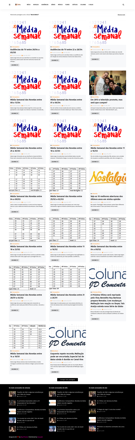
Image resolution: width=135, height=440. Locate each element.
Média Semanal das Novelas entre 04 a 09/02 (106, 248)
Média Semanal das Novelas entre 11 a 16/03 (108, 149)
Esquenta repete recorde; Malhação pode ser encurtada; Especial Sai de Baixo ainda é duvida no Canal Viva (67, 356)
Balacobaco (55, 351)
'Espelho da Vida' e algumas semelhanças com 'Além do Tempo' (30, 393)
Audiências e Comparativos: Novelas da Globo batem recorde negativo (31, 411)
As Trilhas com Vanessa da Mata (27, 427)
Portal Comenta (16, 55)
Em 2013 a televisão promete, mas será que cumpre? (106, 101)
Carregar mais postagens (67, 379)
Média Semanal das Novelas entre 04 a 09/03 (26, 198)
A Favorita (94, 193)
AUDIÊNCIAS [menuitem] (44, 4)
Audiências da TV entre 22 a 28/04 (66, 49)
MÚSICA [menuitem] (60, 4)
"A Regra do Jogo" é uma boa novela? (109, 409)
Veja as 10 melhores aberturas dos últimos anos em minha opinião (107, 198)
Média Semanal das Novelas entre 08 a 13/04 (26, 101)
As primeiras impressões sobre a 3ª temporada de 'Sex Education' (28, 402)
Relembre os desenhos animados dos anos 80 (110, 428)
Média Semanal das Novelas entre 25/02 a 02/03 (66, 198)
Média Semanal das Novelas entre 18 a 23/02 (26, 248)
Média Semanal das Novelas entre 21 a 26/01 (67, 296)
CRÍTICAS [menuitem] (75, 4)
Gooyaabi (40, 437)
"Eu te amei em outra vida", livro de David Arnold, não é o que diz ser (30, 419)
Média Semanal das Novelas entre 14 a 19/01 (26, 355)
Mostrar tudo (121, 14)
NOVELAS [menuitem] (36, 4)
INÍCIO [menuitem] (28, 4)
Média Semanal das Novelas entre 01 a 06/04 (66, 101)
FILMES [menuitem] (67, 4)
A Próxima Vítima (96, 292)
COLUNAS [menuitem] (83, 4)
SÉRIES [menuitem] (53, 4)
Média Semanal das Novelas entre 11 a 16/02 (67, 248)
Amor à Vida (95, 97)
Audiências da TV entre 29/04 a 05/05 (24, 51)
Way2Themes (24, 437)
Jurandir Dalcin (96, 105)
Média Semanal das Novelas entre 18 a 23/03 (66, 149)
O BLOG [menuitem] (91, 4)
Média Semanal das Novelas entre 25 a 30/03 (26, 149)
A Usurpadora (15, 46)
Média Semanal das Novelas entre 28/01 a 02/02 (26, 296)
